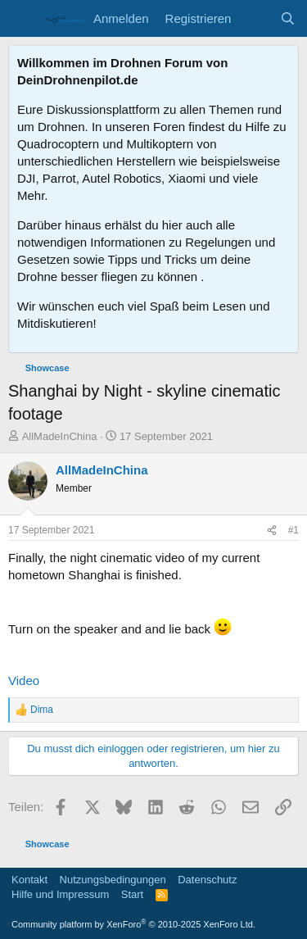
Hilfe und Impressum (60, 894)
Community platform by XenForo (133, 924)
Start (132, 894)
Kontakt (29, 879)
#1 (293, 530)
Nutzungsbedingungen (113, 879)
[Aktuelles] (255, 18)
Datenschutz (207, 879)
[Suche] (288, 18)
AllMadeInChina (59, 436)
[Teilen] (271, 530)
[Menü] (22, 18)
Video (23, 680)
